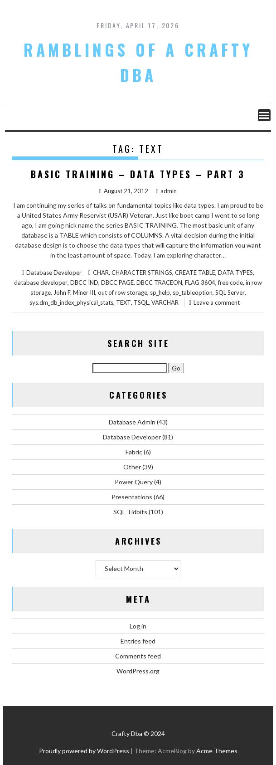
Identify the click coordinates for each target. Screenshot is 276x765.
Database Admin (132, 422)
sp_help (160, 292)
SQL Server (230, 292)
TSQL (141, 302)
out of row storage (122, 292)
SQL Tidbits (130, 512)
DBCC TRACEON (159, 282)
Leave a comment (217, 302)
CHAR (101, 272)
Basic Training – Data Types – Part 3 (138, 174)
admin (166, 191)
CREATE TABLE (195, 272)
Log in (138, 626)
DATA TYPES (235, 272)
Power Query (134, 482)
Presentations (131, 497)
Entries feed (138, 641)
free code (230, 282)
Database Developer (54, 272)
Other (132, 467)
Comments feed (138, 656)
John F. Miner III (74, 292)
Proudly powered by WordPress (84, 751)
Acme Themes (216, 751)
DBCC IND (84, 282)
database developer (41, 282)
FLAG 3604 (200, 282)
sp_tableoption (193, 292)
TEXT (123, 302)
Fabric (134, 452)
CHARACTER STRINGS (141, 272)
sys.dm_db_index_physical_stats (71, 302)
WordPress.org (138, 671)
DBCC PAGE (117, 282)
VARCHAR (165, 302)
